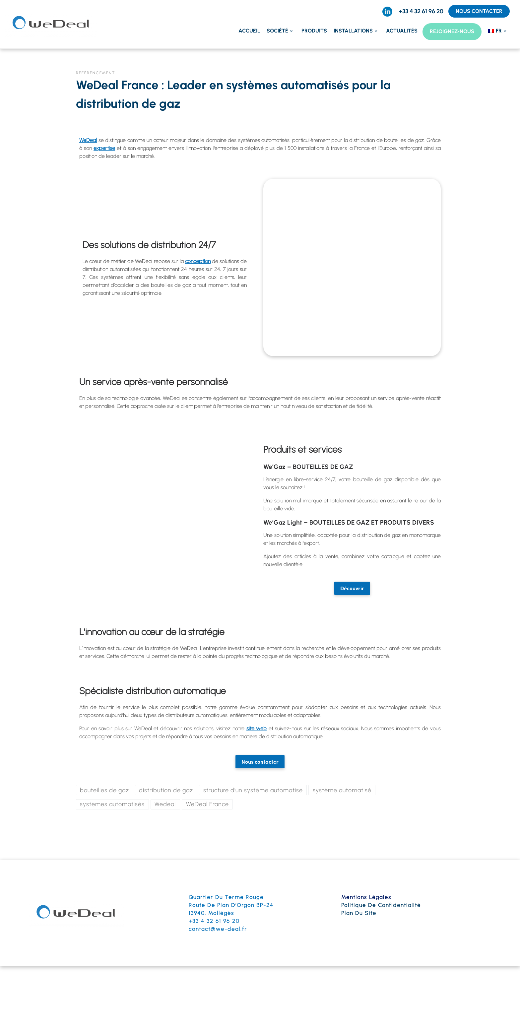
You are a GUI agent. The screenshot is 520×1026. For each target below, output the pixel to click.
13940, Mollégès (211, 913)
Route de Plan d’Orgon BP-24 (231, 905)
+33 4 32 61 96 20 (214, 921)
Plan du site (358, 913)
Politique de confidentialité (381, 905)
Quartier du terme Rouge (226, 897)
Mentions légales (366, 897)
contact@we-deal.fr (218, 929)
